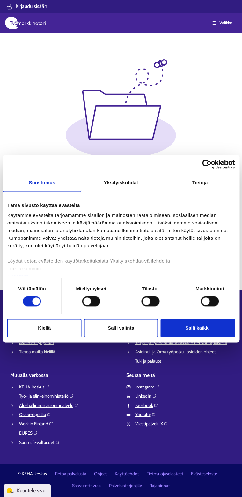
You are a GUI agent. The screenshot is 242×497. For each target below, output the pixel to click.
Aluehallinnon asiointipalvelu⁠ (48, 405)
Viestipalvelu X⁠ (151, 424)
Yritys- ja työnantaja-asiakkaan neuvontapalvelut (181, 342)
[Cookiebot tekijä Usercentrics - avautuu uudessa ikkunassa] (207, 164)
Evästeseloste (204, 474)
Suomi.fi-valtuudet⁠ (39, 442)
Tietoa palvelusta (70, 474)
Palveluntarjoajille (125, 485)
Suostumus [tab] (42, 182)
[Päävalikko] (226, 23)
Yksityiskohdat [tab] (121, 182)
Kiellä (44, 327)
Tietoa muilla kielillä (37, 352)
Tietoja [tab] (200, 182)
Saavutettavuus (86, 485)
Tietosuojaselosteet (165, 474)
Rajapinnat (160, 485)
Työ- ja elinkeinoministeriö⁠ (46, 396)
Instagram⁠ (147, 387)
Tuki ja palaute (148, 361)
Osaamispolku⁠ (35, 414)
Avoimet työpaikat (36, 342)
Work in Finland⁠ (36, 424)
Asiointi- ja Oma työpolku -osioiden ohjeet (175, 352)
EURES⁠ (28, 433)
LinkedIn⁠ (146, 396)
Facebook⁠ (146, 405)
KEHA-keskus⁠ (34, 387)
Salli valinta (121, 327)
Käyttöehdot (127, 474)
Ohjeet (100, 474)
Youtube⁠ (145, 414)
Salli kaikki (197, 327)
